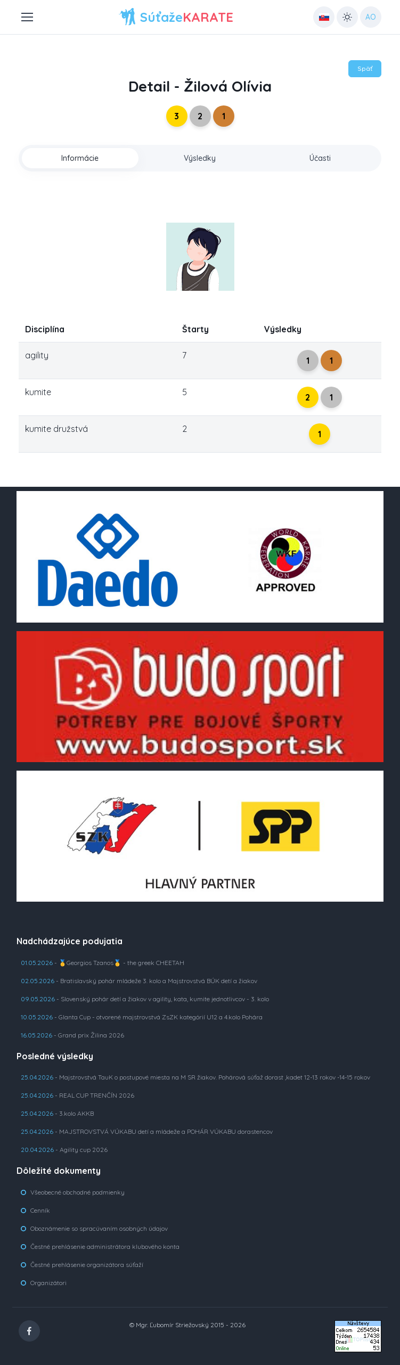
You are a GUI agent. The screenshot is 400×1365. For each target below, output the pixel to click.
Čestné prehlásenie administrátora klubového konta (104, 1246)
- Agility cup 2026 (64, 1150)
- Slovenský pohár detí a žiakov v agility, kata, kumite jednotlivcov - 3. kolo (145, 999)
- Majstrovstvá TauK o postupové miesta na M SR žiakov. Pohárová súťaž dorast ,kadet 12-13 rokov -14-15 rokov (195, 1077)
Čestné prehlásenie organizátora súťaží (86, 1265)
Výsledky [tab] (200, 158)
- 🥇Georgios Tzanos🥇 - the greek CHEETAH (102, 963)
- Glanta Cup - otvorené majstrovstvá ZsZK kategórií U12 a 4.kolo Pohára (142, 1017)
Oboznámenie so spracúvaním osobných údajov (99, 1228)
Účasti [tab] (320, 158)
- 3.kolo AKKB (57, 1113)
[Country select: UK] (323, 17)
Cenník (40, 1210)
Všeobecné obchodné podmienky (77, 1192)
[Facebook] (29, 1331)
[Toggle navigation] (27, 17)
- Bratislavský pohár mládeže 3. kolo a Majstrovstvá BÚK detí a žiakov (139, 981)
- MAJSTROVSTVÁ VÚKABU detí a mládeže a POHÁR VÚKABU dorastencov (147, 1131)
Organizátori (48, 1283)
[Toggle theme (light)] (347, 17)
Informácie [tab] (80, 158)
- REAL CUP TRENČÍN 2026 (77, 1095)
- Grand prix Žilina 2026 (72, 1035)
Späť (364, 68)
